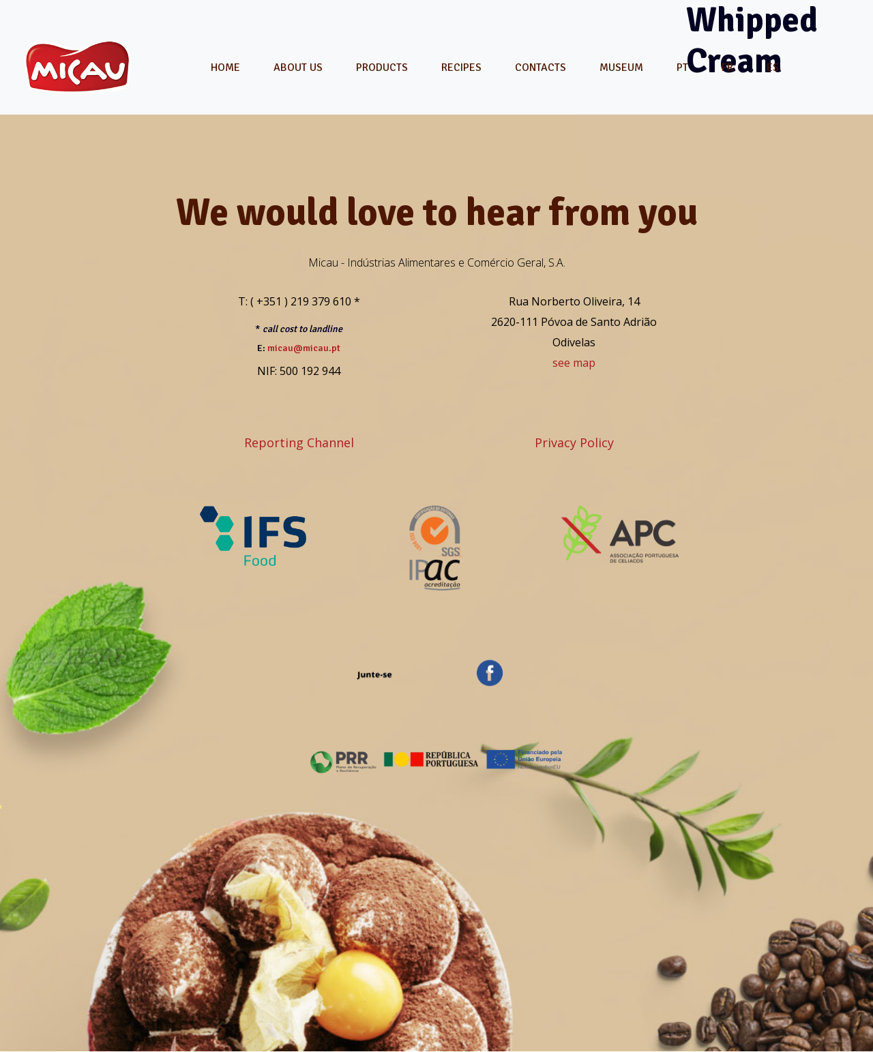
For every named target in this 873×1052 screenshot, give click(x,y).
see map (573, 362)
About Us (298, 67)
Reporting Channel (299, 442)
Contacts (540, 67)
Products (382, 67)
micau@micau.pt (303, 348)
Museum (621, 67)
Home (225, 67)
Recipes (461, 67)
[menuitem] (682, 67)
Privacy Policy (574, 442)
